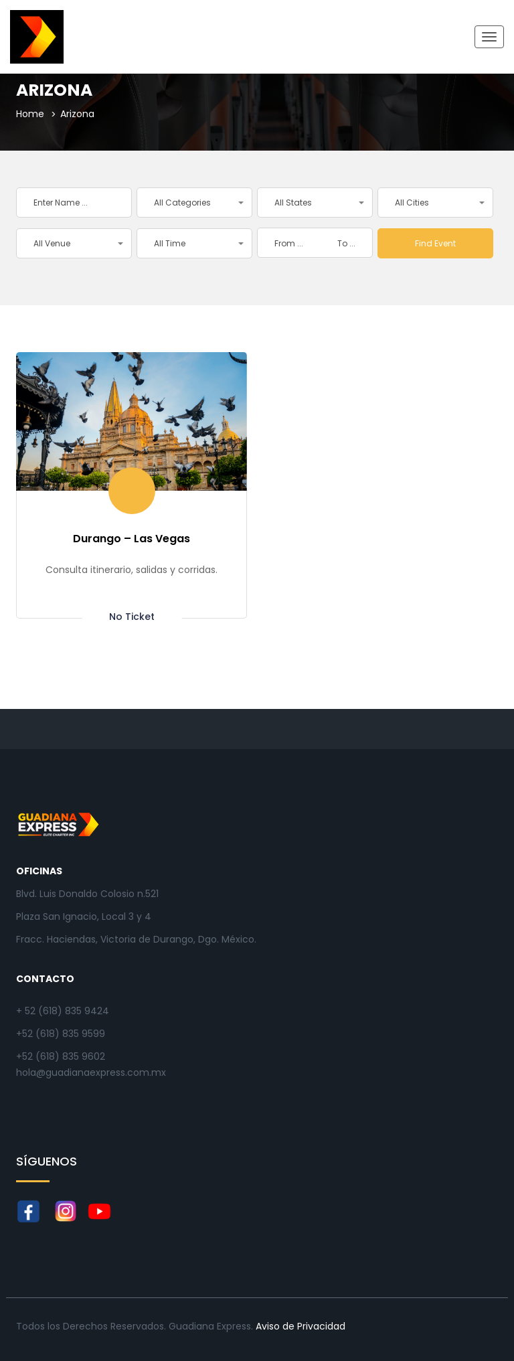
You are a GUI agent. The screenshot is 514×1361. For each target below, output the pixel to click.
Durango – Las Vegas (131, 538)
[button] (194, 202)
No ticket (132, 616)
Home (30, 114)
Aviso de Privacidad (300, 1326)
